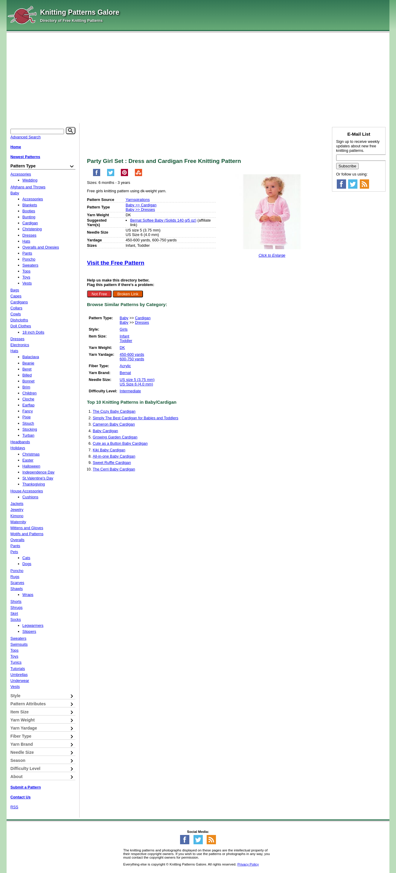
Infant (124, 336)
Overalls (17, 540)
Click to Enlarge (271, 255)
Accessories (20, 174)
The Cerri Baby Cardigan (114, 469)
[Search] (70, 130)
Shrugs (16, 607)
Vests (27, 283)
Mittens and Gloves (26, 528)
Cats (26, 558)
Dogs (26, 564)
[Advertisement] (198, 76)
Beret (27, 369)
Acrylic (125, 366)
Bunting (28, 217)
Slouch (28, 423)
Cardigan (142, 318)
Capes (16, 296)
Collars (16, 308)
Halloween (31, 466)
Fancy (27, 411)
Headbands (20, 442)
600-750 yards (132, 359)
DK (122, 347)
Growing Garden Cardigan (115, 437)
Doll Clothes (20, 326)
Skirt (14, 613)
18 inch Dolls (33, 332)
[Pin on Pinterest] (124, 175)
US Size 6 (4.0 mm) (136, 384)
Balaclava (30, 357)
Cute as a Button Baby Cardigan (120, 443)
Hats (26, 241)
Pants (27, 253)
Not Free (99, 294)
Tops (26, 271)
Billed (27, 375)
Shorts (16, 601)
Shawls (16, 588)
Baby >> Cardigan (141, 205)
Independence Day (38, 472)
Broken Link (127, 294)
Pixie (26, 417)
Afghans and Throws (27, 187)
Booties (28, 211)
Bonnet (28, 381)
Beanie (28, 363)
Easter (27, 460)
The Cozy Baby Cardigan (114, 411)
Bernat (125, 372)
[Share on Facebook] (96, 175)
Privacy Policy (248, 864)
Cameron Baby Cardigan (114, 424)
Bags (14, 290)
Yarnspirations (138, 199)
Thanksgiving (33, 484)
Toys (26, 277)
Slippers (29, 631)
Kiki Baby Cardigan (109, 450)
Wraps (27, 594)
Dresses (142, 322)
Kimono (16, 516)
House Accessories (26, 491)
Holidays (17, 448)
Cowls (15, 314)
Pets (14, 552)
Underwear (19, 680)
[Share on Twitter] (110, 175)
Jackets (16, 503)
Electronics (19, 345)
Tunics (16, 662)
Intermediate (130, 391)
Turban (28, 435)
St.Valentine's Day (37, 478)
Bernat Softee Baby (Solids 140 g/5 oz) (163, 220)
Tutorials (17, 668)
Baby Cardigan (105, 431)
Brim (26, 387)
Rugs (14, 576)
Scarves (17, 582)
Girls (123, 329)
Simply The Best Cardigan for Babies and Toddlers (135, 418)
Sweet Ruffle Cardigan (112, 462)
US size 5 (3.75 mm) (137, 379)
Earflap (28, 405)
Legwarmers (32, 625)
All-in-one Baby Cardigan (114, 456)
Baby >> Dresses (140, 209)
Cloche (28, 399)
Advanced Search (25, 137)
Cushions (30, 497)
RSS (14, 807)
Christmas (31, 454)
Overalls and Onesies (40, 247)
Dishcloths (19, 320)
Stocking (29, 429)
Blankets (29, 205)
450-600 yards (132, 354)
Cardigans (19, 302)
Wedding (29, 180)
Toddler (126, 340)
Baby (124, 318)
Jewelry (16, 509)
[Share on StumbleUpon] (138, 175)
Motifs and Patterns (26, 534)
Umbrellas (19, 674)
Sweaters (30, 265)
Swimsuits (19, 644)
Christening (32, 229)
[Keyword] (37, 131)
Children (29, 393)
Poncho (28, 259)
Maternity (18, 522)
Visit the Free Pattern (115, 263)
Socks (15, 619)
